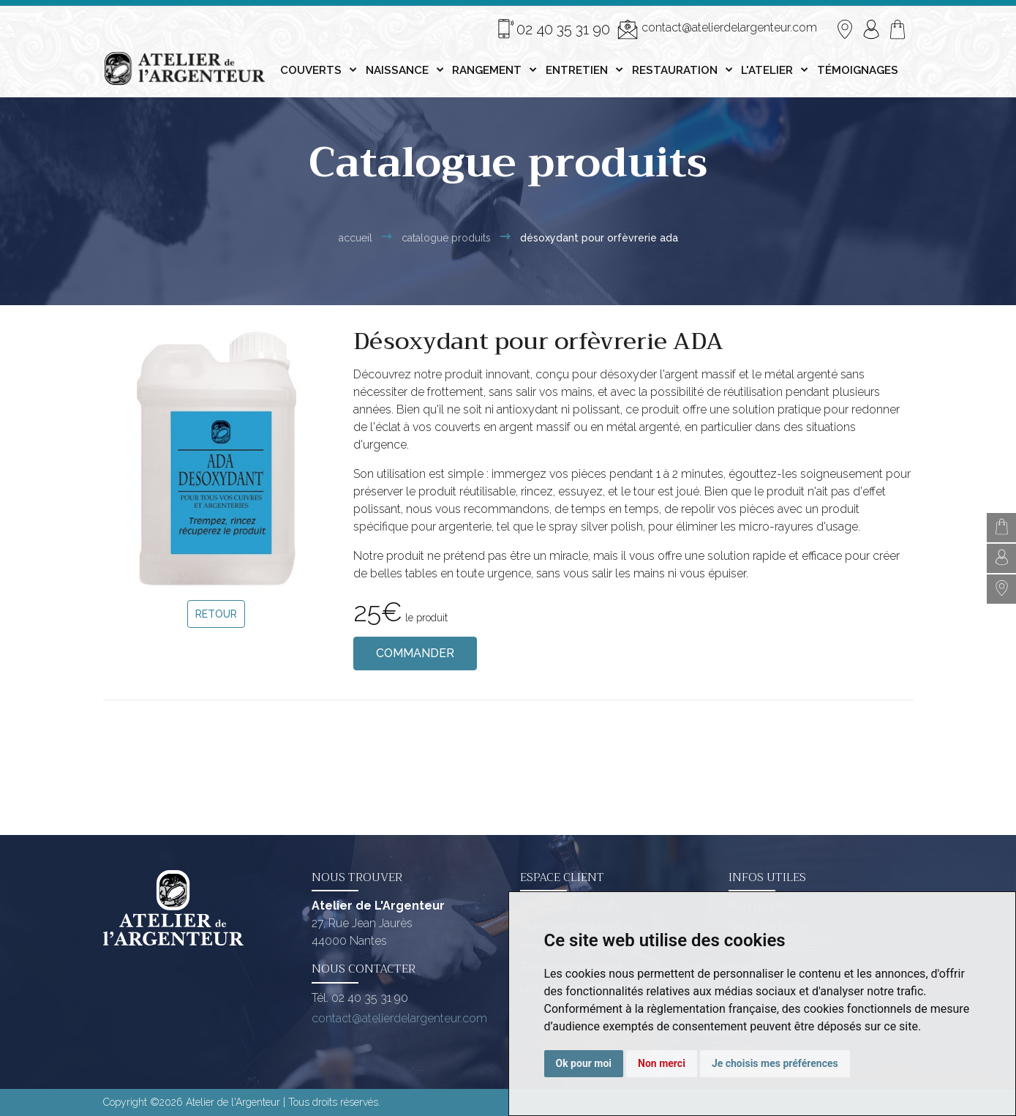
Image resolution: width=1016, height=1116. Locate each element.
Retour (216, 614)
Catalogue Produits (446, 238)
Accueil (355, 238)
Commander (415, 653)
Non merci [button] (661, 1063)
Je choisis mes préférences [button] (775, 1063)
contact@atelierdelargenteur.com (717, 29)
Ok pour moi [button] (584, 1063)
